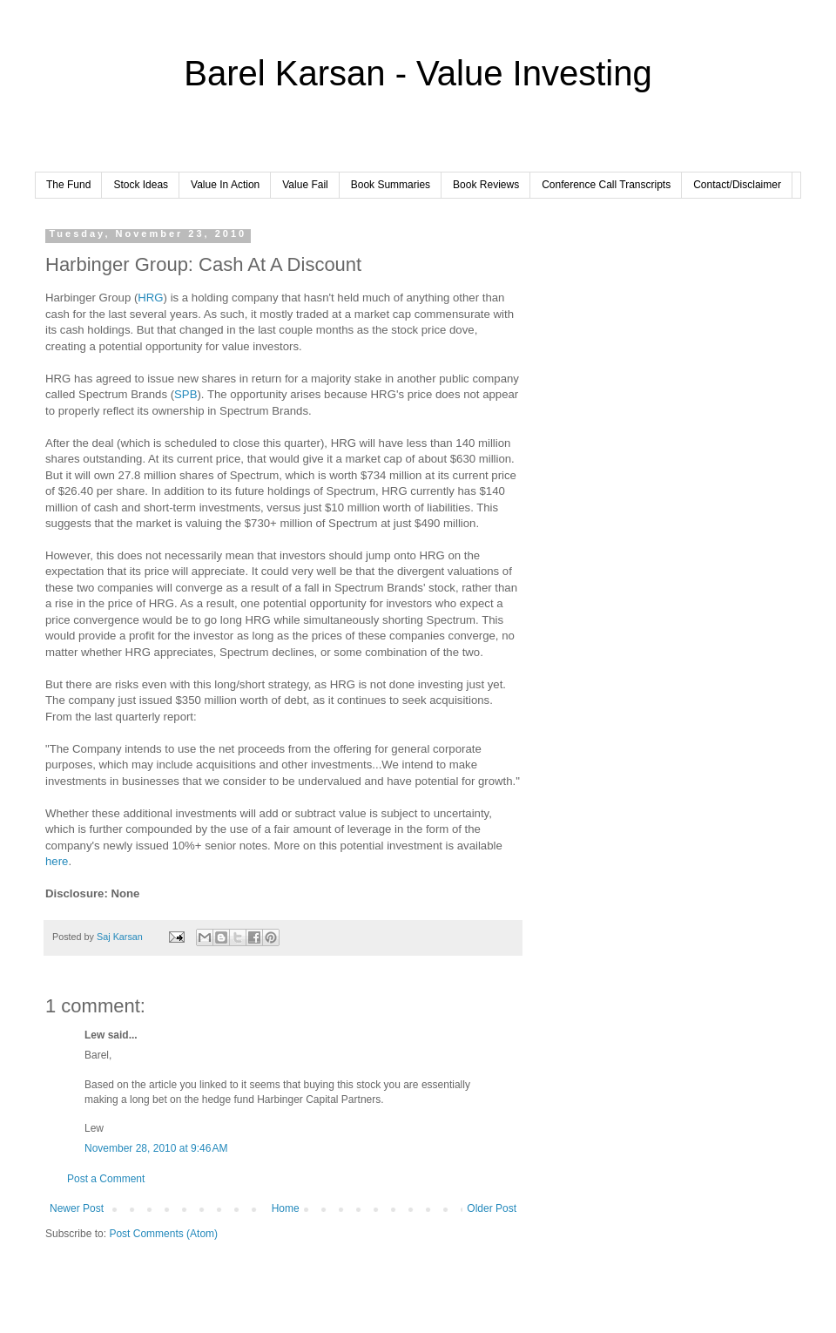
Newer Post (77, 1208)
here (56, 861)
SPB (185, 394)
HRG (150, 297)
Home (286, 1208)
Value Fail (304, 185)
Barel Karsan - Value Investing (417, 73)
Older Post (491, 1208)
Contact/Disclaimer (737, 185)
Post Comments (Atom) (163, 1234)
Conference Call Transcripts (606, 185)
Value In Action (225, 185)
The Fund (68, 185)
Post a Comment (106, 1179)
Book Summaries (390, 185)
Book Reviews (486, 185)
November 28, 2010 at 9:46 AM (155, 1148)
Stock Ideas (140, 185)
